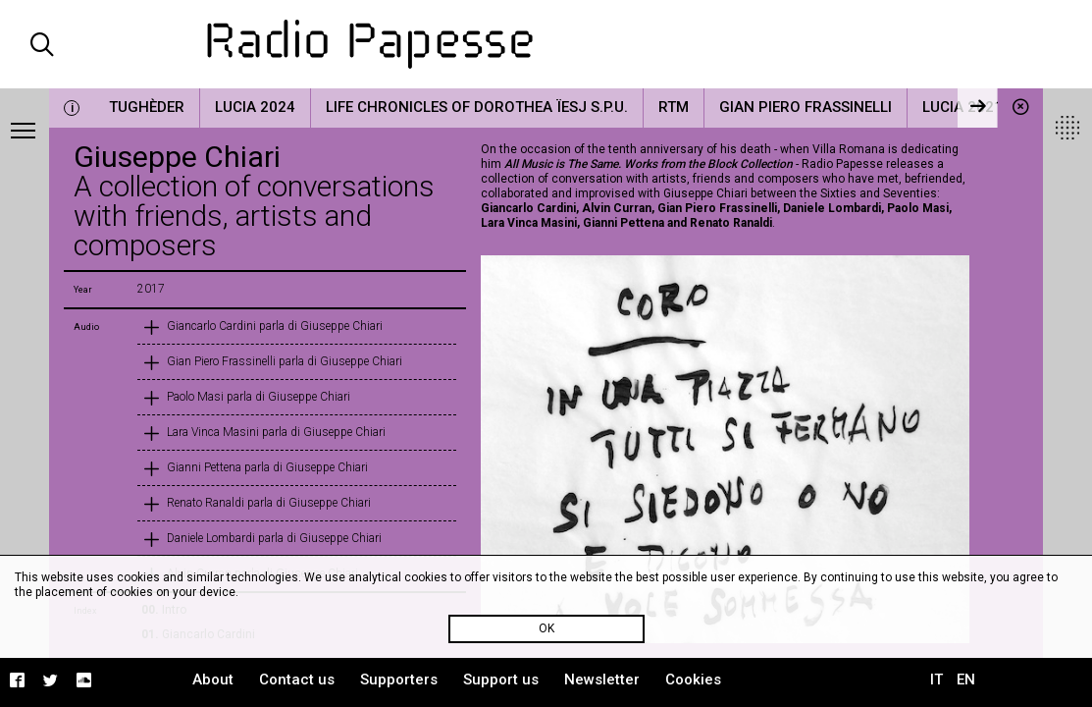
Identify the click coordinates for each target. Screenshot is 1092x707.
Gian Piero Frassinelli (805, 107)
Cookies (693, 679)
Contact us (297, 679)
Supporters (399, 679)
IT (936, 679)
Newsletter (602, 679)
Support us (501, 679)
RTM (673, 107)
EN (966, 679)
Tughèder (146, 107)
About (213, 679)
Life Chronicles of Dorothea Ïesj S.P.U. (477, 107)
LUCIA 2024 (255, 107)
